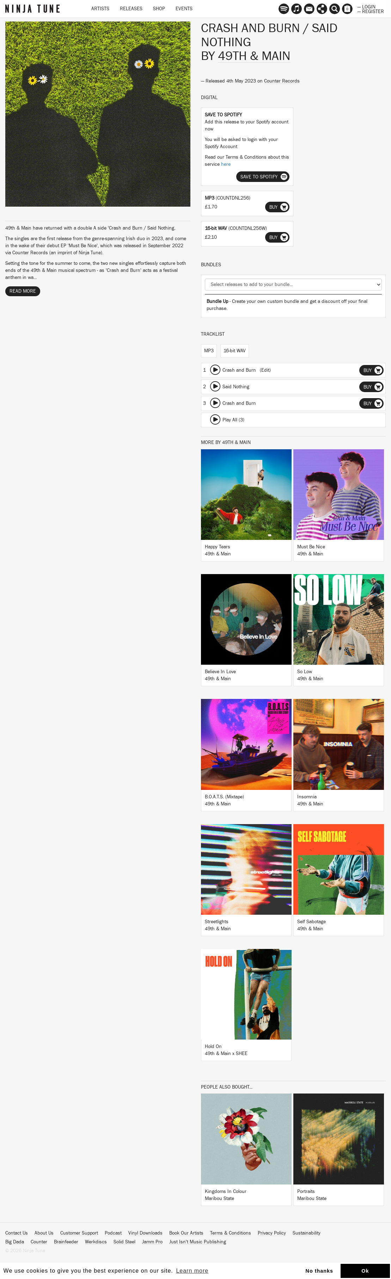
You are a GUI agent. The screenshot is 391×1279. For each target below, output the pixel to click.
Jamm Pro (152, 1242)
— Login (366, 6)
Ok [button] (365, 1271)
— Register (371, 11)
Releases (131, 8)
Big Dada (14, 1242)
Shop (159, 8)
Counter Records (282, 81)
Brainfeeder (66, 1242)
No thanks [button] (320, 1271)
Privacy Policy (272, 1233)
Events (184, 8)
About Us (44, 1233)
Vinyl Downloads (145, 1233)
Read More (23, 291)
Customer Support (79, 1233)
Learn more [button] (192, 1271)
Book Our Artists (186, 1233)
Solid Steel (124, 1242)
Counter (39, 1242)
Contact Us (16, 1233)
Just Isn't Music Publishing (197, 1242)
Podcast (113, 1233)
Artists (100, 8)
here (226, 164)
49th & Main (254, 56)
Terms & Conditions (230, 1233)
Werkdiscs (96, 1242)
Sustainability (306, 1233)
